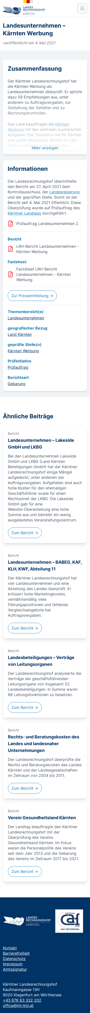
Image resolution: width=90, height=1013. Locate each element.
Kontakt (10, 947)
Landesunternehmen (26, 317)
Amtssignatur (15, 969)
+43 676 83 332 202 (22, 1000)
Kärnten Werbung (23, 350)
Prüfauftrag (18, 367)
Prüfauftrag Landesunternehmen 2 (47, 223)
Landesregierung (64, 191)
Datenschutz (14, 958)
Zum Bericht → (25, 532)
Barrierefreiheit (16, 953)
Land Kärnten (20, 334)
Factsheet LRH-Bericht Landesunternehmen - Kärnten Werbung (43, 274)
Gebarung (16, 383)
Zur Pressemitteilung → (32, 295)
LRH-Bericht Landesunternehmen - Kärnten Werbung (47, 249)
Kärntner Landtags (24, 213)
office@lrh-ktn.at (18, 1005)
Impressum (13, 963)
